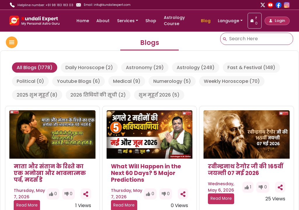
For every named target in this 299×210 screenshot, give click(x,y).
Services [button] (126, 21)
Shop (150, 21)
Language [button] (228, 21)
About (102, 21)
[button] (277, 21)
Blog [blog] (206, 21)
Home (83, 21)
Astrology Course (174, 21)
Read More (221, 198)
